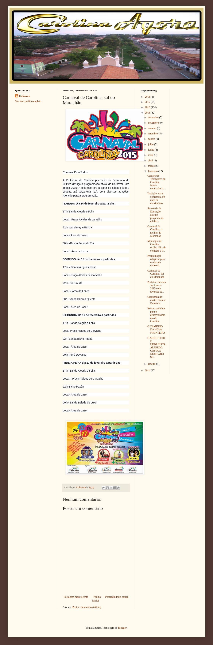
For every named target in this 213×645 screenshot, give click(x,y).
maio (151, 155)
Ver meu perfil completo (28, 101)
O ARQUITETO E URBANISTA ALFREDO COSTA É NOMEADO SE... (156, 348)
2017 (148, 102)
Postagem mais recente (76, 596)
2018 (148, 96)
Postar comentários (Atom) (86, 607)
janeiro (152, 363)
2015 (148, 112)
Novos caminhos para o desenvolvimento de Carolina (156, 315)
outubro (152, 128)
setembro (153, 133)
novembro (153, 122)
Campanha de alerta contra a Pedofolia (156, 300)
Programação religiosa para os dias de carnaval (156, 260)
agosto (152, 138)
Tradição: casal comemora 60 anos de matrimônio (156, 198)
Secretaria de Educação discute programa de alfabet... (155, 215)
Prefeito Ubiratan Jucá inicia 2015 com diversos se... (156, 287)
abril (150, 160)
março (151, 165)
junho (151, 149)
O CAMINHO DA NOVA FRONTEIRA (156, 329)
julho (151, 144)
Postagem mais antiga (116, 596)
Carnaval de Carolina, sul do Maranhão (155, 274)
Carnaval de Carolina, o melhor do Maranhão (154, 231)
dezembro (153, 117)
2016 (148, 107)
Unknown (24, 96)
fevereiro (153, 171)
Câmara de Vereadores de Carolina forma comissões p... (156, 182)
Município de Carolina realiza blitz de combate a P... (156, 246)
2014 (148, 370)
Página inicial (96, 598)
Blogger (122, 627)
